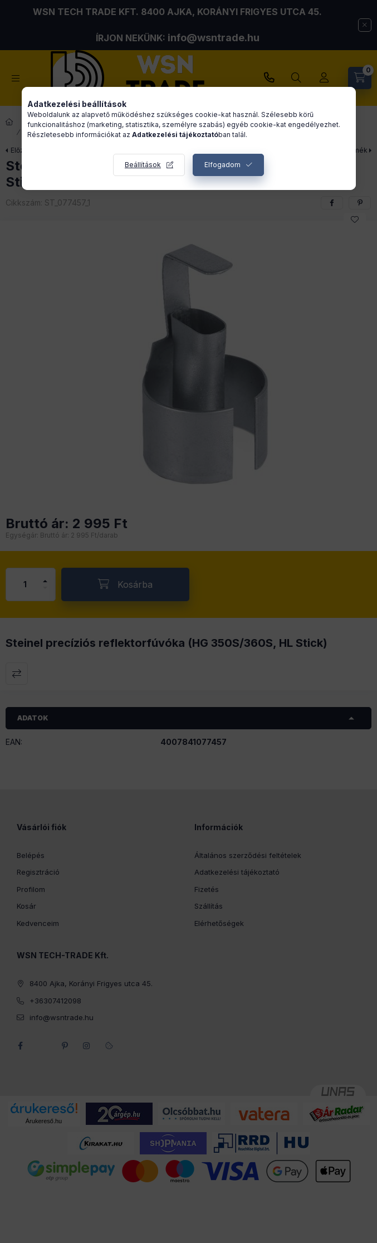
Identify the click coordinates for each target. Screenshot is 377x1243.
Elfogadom (222, 164)
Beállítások (143, 164)
